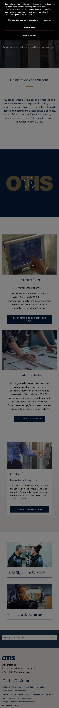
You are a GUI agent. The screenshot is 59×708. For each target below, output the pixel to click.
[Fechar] (55, 4)
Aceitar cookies (29, 35)
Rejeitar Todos (29, 27)
